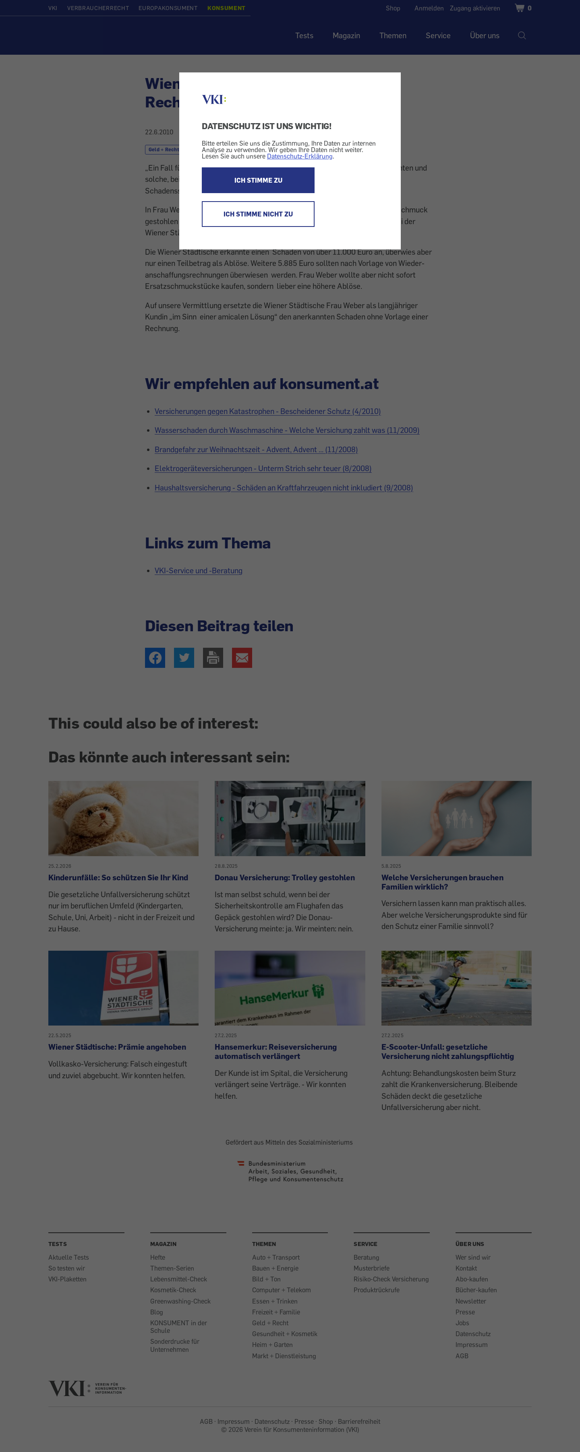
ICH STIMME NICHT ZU (258, 214)
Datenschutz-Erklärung (300, 156)
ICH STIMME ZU (258, 180)
